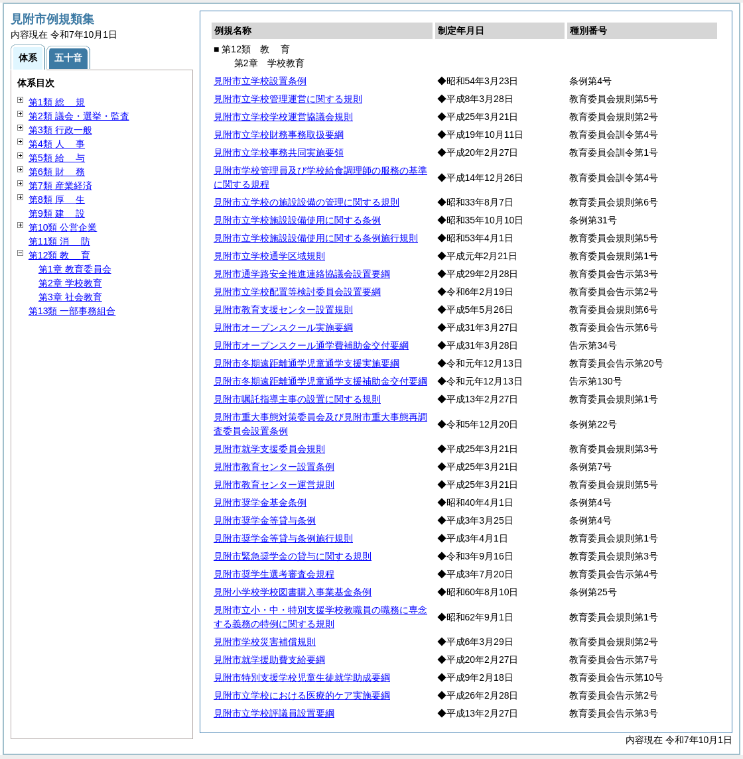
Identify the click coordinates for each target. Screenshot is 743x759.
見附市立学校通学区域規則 (269, 256)
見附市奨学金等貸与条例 (265, 520)
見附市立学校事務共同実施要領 (279, 152)
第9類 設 (57, 213)
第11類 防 (59, 241)
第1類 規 (57, 102)
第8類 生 (57, 199)
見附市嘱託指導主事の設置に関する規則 (297, 399)
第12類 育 (59, 255)
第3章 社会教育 (70, 297)
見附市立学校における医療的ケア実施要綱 (302, 695)
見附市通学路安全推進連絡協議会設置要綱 (302, 273)
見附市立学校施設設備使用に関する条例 (297, 220)
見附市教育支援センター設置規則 (283, 309)
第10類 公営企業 (63, 227)
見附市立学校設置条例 (260, 81)
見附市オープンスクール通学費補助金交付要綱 (311, 345)
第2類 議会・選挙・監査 (79, 116)
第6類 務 (57, 171)
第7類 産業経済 (60, 185)
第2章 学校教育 (70, 283)
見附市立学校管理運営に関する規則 (288, 98)
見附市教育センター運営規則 (274, 484)
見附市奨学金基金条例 (260, 502)
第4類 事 (57, 144)
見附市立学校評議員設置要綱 (274, 713)
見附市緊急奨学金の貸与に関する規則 (293, 556)
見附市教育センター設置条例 (274, 466)
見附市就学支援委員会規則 (269, 448)
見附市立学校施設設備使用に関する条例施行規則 (316, 238)
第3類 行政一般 (60, 130)
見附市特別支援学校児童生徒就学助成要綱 (302, 677)
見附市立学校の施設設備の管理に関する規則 (306, 202)
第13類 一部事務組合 (72, 311)
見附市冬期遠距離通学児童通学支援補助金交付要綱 (320, 381)
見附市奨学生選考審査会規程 (274, 574)
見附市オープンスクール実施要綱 (283, 327)
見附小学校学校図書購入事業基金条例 (293, 592)
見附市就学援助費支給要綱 (269, 659)
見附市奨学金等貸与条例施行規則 (283, 538)
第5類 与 (57, 157)
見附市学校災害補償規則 (265, 641)
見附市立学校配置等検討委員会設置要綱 (297, 291)
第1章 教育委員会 (74, 269)
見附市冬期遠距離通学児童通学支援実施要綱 (306, 363)
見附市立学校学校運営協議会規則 (283, 116)
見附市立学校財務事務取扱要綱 (279, 134)
